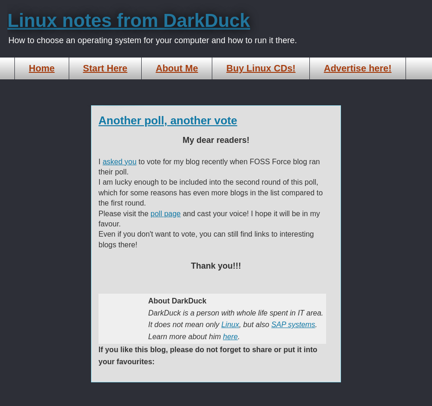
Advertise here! (358, 68)
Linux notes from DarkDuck (128, 20)
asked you (120, 162)
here (230, 337)
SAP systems (293, 325)
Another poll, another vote (167, 120)
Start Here (105, 68)
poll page (166, 214)
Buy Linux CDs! (260, 68)
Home (42, 68)
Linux (230, 325)
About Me (177, 68)
